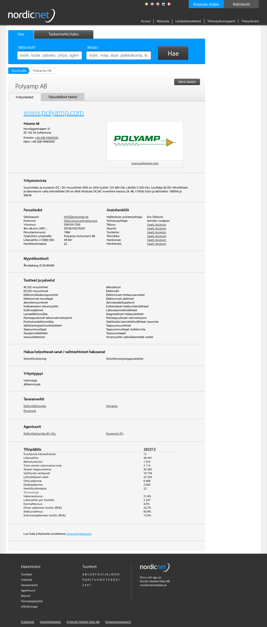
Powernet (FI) (114, 433)
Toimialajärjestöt (32, 601)
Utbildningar (29, 606)
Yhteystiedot (250, 21)
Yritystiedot (25, 97)
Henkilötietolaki (50, 622)
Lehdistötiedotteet (188, 21)
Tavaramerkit (29, 585)
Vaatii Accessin (156, 224)
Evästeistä (27, 622)
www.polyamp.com (145, 163)
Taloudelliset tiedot (62, 97)
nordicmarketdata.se (153, 585)
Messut (25, 596)
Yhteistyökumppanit (221, 21)
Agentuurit (28, 590)
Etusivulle (19, 70)
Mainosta (163, 21)
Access (145, 21)
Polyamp (112, 406)
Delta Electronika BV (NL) (40, 433)
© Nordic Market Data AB (83, 622)
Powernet (30, 411)
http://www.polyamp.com (80, 221)
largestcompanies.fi (118, 622)
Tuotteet (26, 574)
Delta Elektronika (35, 406)
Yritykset (26, 580)
